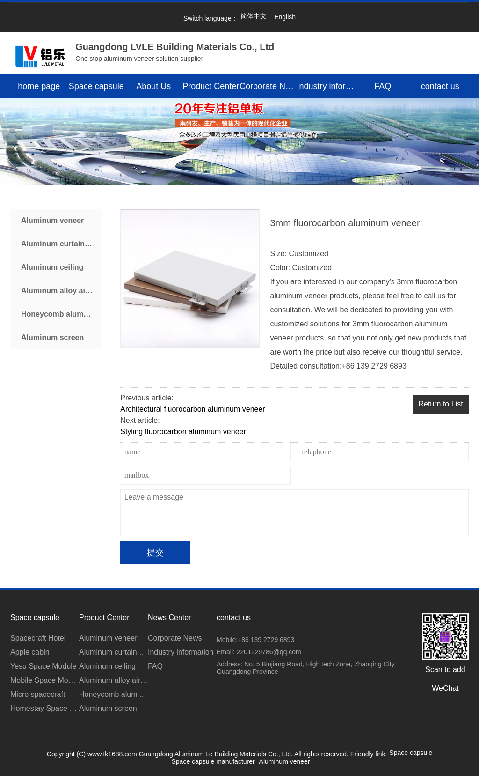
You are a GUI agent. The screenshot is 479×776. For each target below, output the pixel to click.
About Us (153, 86)
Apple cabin (30, 652)
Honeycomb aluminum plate (61, 314)
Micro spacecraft (37, 694)
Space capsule (96, 86)
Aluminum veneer (52, 220)
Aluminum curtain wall (61, 244)
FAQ (382, 86)
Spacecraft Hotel (37, 638)
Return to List (440, 404)
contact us (440, 86)
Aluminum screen (52, 337)
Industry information (326, 86)
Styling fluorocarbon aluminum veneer (183, 432)
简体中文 (253, 16)
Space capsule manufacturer (212, 761)
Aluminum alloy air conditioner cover (61, 291)
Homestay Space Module (44, 708)
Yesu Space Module (43, 666)
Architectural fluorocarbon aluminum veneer (192, 409)
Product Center (210, 86)
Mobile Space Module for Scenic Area (44, 680)
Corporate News (268, 86)
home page (39, 86)
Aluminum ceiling (52, 267)
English (285, 17)
